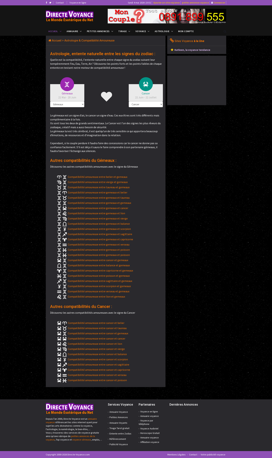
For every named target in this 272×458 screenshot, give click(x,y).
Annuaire (72, 31)
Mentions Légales (176, 454)
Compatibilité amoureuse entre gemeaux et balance (99, 223)
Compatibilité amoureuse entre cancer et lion (95, 343)
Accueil (53, 31)
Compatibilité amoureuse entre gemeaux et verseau (98, 244)
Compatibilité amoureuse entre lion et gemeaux (96, 296)
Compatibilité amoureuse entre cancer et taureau (97, 328)
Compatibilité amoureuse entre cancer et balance (97, 354)
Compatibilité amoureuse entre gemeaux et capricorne (100, 239)
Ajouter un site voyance (166, 2)
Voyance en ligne (78, 2)
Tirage (122, 31)
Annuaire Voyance (118, 411)
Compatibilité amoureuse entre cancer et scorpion (98, 359)
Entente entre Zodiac (120, 433)
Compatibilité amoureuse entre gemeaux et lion (96, 213)
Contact (60, 2)
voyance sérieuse (81, 439)
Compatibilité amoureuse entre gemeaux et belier (97, 192)
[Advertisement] (196, 80)
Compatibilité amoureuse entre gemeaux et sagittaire (100, 234)
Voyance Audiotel (149, 428)
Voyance (140, 31)
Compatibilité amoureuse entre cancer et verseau (97, 375)
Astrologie (162, 31)
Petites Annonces (98, 31)
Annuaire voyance (149, 416)
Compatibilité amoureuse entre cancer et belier (96, 323)
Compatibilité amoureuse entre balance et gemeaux (99, 265)
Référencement (117, 438)
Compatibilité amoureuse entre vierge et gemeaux (98, 182)
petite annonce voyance (195, 2)
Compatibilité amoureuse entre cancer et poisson (97, 380)
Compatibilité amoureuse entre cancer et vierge (96, 349)
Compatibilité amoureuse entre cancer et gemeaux (98, 260)
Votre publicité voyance (213, 454)
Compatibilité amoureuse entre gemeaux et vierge (98, 218)
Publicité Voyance (118, 444)
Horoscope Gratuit (150, 433)
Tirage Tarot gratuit (119, 428)
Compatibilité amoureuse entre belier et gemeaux (97, 177)
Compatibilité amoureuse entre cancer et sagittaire (98, 364)
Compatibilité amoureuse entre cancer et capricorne (99, 369)
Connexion (219, 2)
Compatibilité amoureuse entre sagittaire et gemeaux (100, 281)
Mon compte (186, 31)
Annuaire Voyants (118, 422)
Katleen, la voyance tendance (192, 50)
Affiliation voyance (149, 442)
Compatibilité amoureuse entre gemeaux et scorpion (99, 229)
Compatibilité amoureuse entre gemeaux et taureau (99, 197)
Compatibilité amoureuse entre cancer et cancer (96, 338)
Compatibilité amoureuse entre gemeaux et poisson (99, 249)
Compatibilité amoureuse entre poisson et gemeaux (99, 275)
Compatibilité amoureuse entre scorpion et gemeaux (99, 286)
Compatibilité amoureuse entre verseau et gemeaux (98, 291)
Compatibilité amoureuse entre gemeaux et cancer (98, 208)
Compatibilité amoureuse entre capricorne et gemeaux (100, 270)
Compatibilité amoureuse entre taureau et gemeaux (99, 187)
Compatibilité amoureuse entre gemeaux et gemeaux (99, 203)
